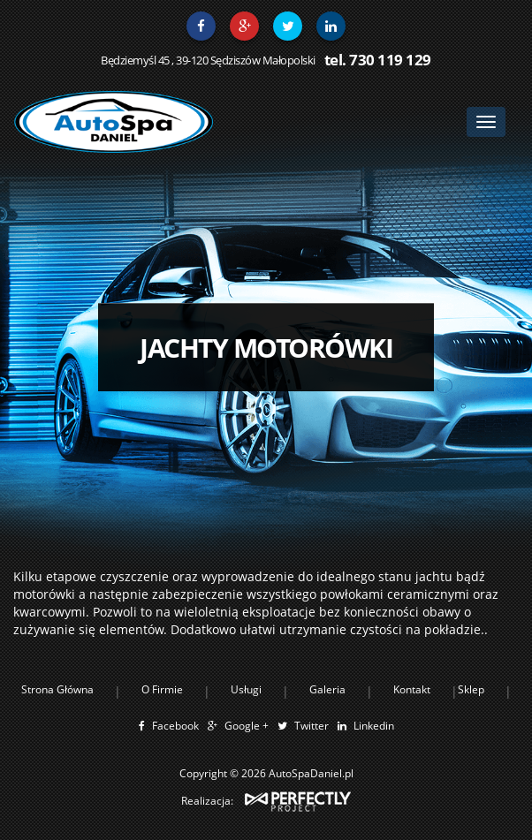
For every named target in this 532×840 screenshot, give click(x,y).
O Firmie (162, 689)
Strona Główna (57, 689)
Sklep (471, 689)
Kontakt (411, 689)
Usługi (246, 689)
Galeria (327, 689)
